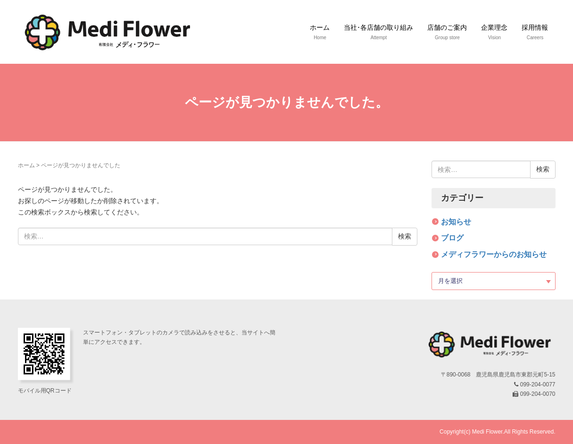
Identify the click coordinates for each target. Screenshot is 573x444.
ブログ (452, 238)
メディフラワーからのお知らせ (494, 254)
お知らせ (456, 222)
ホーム (26, 165)
